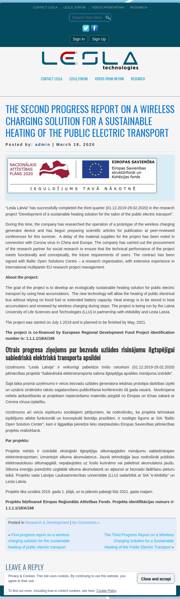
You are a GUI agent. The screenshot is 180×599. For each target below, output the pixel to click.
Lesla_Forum (75, 7)
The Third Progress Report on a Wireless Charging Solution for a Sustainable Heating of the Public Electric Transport (139, 541)
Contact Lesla (45, 7)
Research (138, 7)
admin (42, 144)
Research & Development (47, 522)
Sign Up (99, 39)
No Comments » (86, 522)
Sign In (79, 39)
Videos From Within (108, 7)
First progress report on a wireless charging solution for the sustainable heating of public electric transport (39, 541)
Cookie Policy (106, 591)
